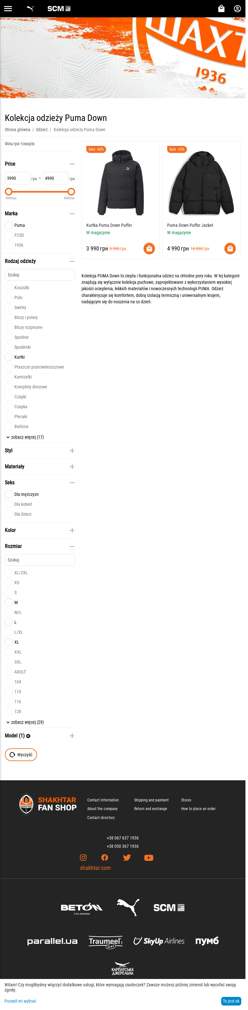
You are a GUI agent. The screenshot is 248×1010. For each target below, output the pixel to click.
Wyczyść (21, 754)
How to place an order (198, 809)
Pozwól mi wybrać (20, 1001)
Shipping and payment (151, 800)
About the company (102, 809)
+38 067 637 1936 (123, 837)
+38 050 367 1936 (123, 846)
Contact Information (103, 800)
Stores (186, 800)
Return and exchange (150, 809)
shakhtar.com (95, 867)
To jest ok (231, 1001)
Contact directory (101, 817)
